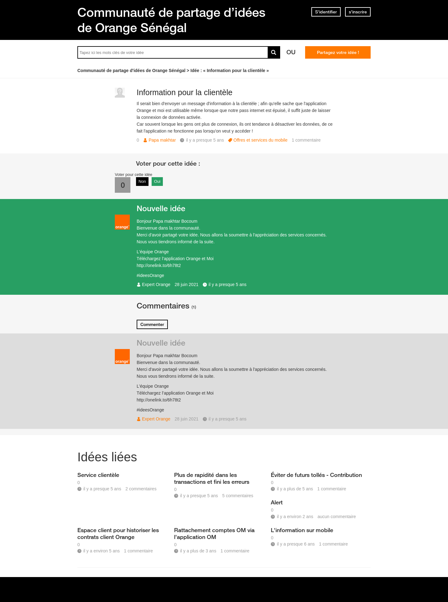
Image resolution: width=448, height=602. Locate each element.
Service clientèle (98, 474)
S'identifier (326, 12)
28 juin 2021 (186, 284)
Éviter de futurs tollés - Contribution (316, 474)
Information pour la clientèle (184, 92)
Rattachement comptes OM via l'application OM (214, 533)
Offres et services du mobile (260, 140)
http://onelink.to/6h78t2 (159, 265)
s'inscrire (358, 12)
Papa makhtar (162, 140)
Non (142, 181)
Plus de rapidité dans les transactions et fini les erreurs (211, 478)
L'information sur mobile (302, 530)
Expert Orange (156, 284)
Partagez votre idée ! (338, 52)
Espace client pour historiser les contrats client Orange (118, 533)
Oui (157, 181)
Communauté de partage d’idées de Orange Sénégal (171, 19)
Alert (277, 502)
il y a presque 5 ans (227, 284)
